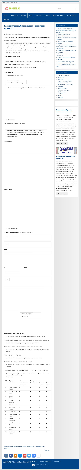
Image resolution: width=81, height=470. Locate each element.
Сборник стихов (32, 461)
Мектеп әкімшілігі (63, 83)
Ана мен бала (14, 15)
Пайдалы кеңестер (58, 15)
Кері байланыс (15, 2)
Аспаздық (47, 15)
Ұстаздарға (61, 77)
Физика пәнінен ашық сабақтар (14, 34)
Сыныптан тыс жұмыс (64, 90)
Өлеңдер (60, 97)
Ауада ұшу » (47, 450)
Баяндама (60, 79)
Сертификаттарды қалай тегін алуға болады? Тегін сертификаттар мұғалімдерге (66, 46)
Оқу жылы (60, 86)
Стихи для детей (62, 88)
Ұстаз (30, 15)
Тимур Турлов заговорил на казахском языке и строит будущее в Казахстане (66, 30)
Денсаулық (38, 15)
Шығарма (6, 19)
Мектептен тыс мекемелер (65, 84)
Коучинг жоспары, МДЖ (65, 81)
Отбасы (5, 15)
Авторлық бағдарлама (64, 75)
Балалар (23, 15)
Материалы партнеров (45, 461)
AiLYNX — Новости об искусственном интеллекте (42, 465)
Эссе (59, 95)
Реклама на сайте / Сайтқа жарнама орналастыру (16, 462)
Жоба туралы (6, 2)
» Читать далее (61, 143)
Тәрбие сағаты (71, 15)
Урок (18, 461)
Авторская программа (8, 461)
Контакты (56, 461)
